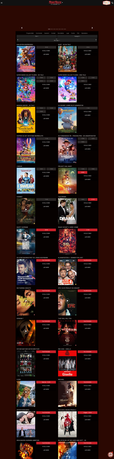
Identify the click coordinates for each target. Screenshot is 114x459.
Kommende (39, 33)
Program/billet (30, 33)
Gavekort (46, 33)
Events (73, 33)
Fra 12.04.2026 (87, 351)
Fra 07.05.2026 (46, 443)
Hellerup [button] (56, 2)
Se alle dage (46, 50)
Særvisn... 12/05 (46, 382)
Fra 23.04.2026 (46, 412)
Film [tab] (36, 36)
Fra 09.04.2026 (87, 260)
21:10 (93, 199)
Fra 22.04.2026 (87, 382)
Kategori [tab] (77, 36)
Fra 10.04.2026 (46, 321)
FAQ (78, 33)
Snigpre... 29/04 (88, 412)
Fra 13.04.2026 (46, 260)
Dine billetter (61, 33)
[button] (22, 28)
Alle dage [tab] (57, 40)
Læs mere (46, 54)
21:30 (87, 230)
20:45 (82, 172)
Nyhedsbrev (85, 33)
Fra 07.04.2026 (46, 290)
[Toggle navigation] (1, 3)
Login (67, 33)
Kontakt (53, 33)
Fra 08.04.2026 (87, 290)
